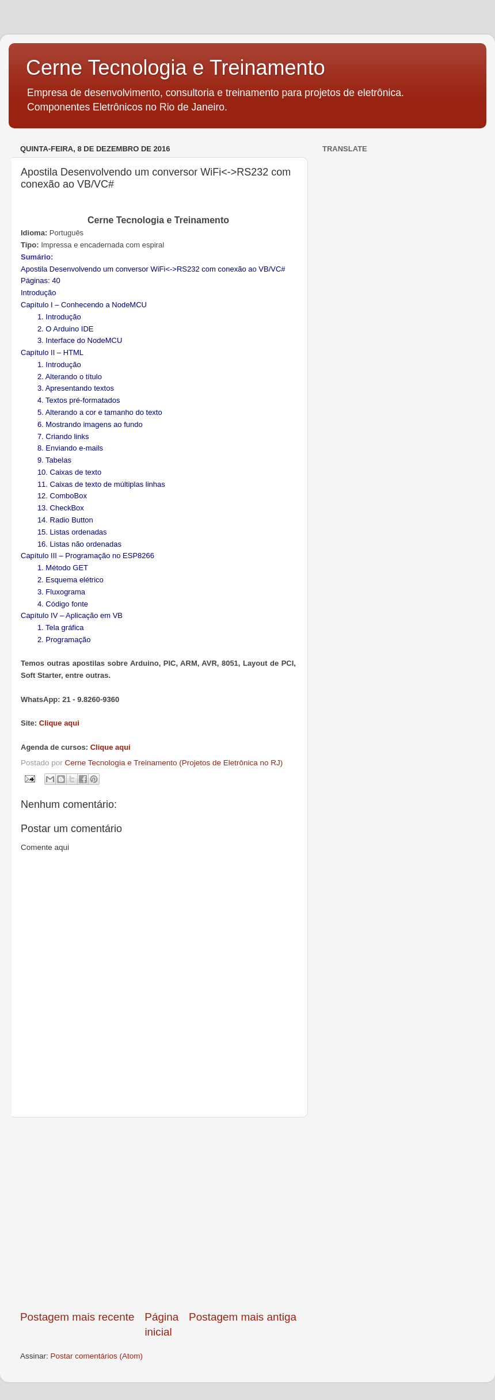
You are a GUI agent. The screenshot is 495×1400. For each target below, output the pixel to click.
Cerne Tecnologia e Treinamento (175, 67)
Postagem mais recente (77, 1317)
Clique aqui (59, 723)
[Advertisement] (158, 1213)
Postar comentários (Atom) (97, 1356)
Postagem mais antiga (242, 1317)
